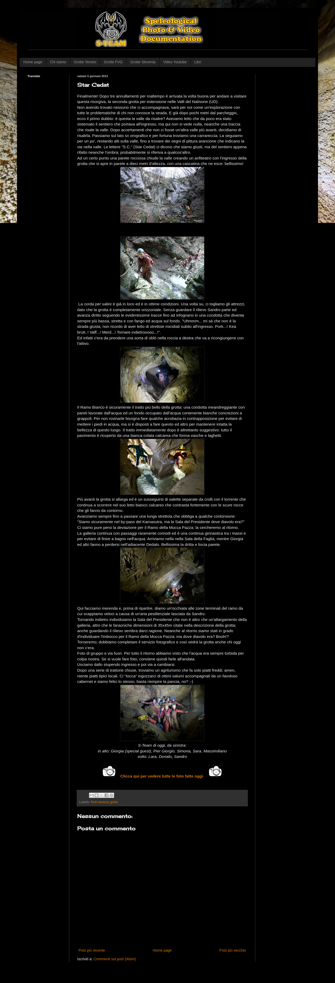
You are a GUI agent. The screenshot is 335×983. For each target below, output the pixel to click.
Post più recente (92, 950)
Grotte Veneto (85, 62)
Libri (197, 62)
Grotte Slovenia (143, 62)
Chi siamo (58, 62)
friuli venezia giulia (104, 802)
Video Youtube (175, 62)
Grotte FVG (113, 62)
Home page (32, 62)
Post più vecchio (232, 950)
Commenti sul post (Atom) (114, 959)
